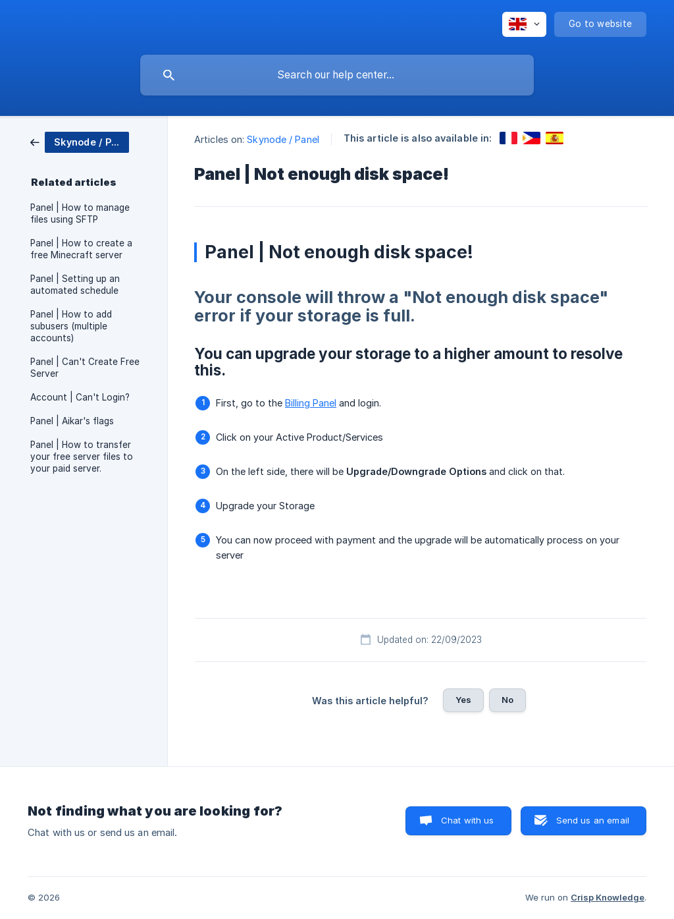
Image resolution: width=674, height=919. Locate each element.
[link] (79, 141)
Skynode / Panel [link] (283, 139)
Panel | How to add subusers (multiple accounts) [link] (71, 326)
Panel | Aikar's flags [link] (72, 421)
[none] (524, 24)
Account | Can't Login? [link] (80, 397)
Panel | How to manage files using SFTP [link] (80, 213)
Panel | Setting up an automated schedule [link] (75, 284)
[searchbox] (337, 75)
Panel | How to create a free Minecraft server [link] (81, 249)
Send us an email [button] (592, 820)
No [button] (507, 699)
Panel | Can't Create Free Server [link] (85, 367)
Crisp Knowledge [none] (607, 897)
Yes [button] (463, 699)
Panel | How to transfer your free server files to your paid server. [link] (81, 456)
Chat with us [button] (467, 820)
